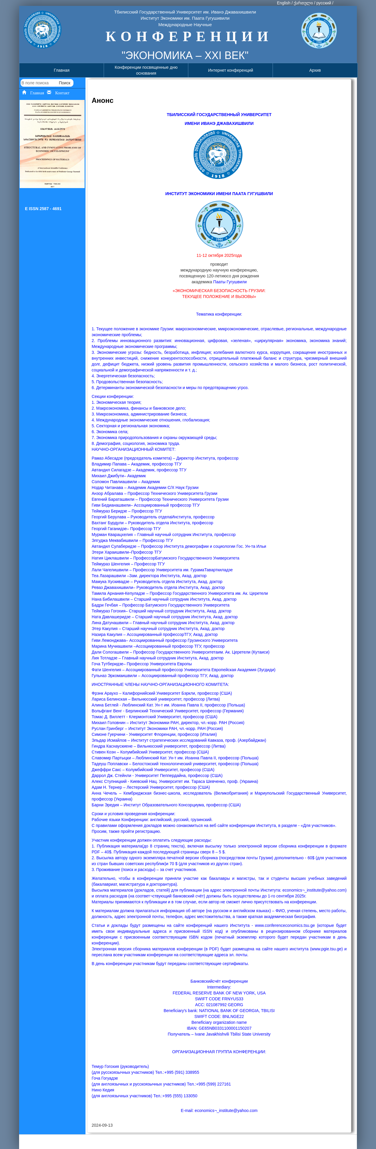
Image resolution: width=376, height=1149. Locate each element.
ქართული (303, 3)
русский (323, 3)
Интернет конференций (230, 70)
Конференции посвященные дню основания (146, 70)
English (284, 3)
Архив (315, 70)
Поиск (64, 83)
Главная (61, 70)
